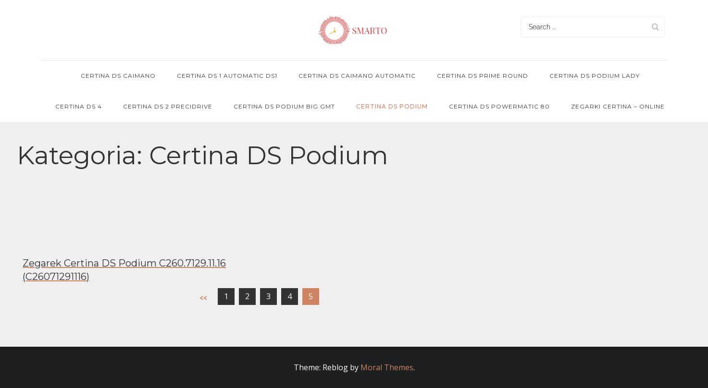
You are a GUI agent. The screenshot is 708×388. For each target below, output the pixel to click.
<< (203, 297)
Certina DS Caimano (118, 75)
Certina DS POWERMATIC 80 (499, 106)
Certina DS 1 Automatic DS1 (227, 75)
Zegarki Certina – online (618, 106)
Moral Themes (386, 367)
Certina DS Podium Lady (594, 75)
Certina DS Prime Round (482, 75)
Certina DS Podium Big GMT (284, 106)
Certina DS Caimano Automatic (357, 75)
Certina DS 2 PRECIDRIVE (167, 106)
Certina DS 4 (78, 106)
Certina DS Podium (392, 106)
